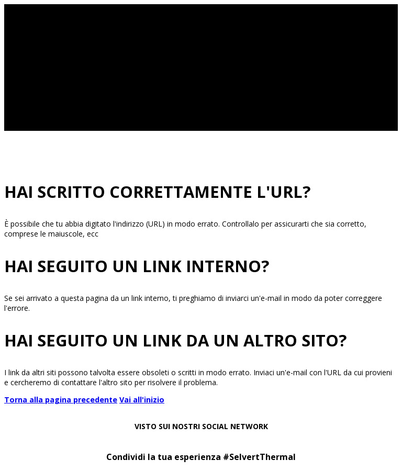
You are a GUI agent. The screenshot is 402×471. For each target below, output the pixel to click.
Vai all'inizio (141, 400)
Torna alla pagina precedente (60, 400)
